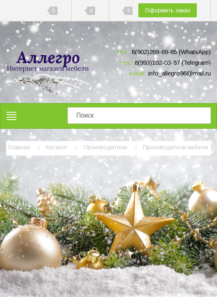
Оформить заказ (167, 10)
